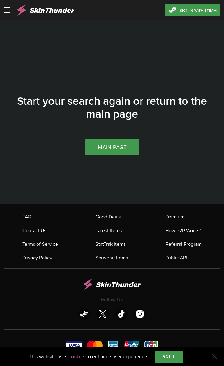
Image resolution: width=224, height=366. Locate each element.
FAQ (26, 217)
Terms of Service (40, 244)
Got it (169, 356)
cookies (77, 356)
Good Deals (108, 217)
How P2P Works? (183, 230)
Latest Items (109, 230)
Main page (112, 147)
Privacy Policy (37, 258)
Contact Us (34, 230)
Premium (175, 217)
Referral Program (183, 244)
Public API (176, 258)
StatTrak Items (111, 244)
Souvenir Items (112, 258)
